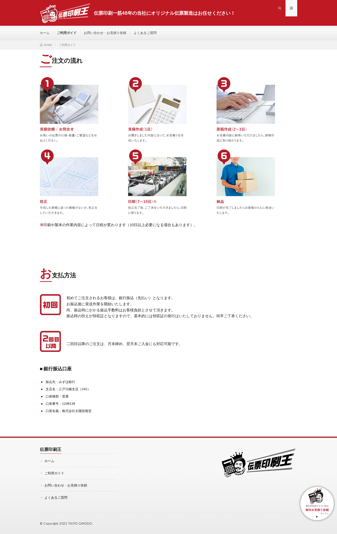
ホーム (45, 33)
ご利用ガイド (67, 33)
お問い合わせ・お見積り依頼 (105, 33)
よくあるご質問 (145, 33)
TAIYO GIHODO (80, 523)
